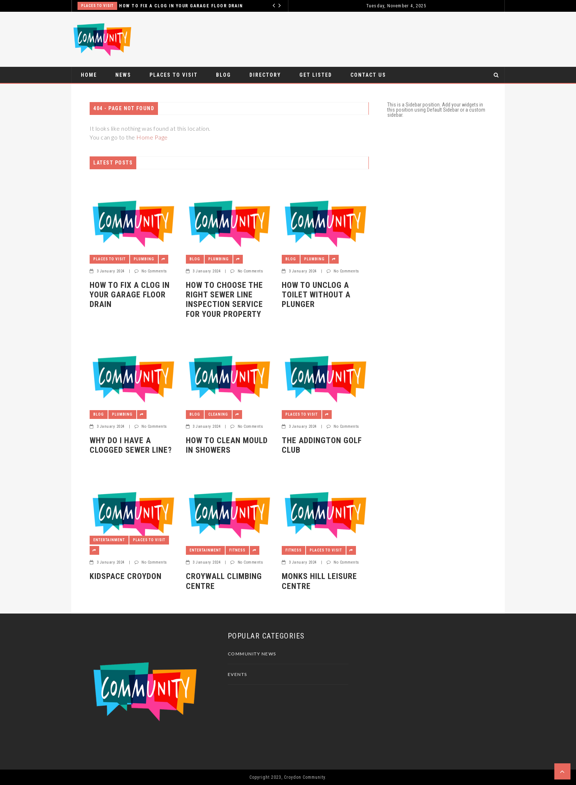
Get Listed (315, 75)
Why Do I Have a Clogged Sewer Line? (131, 445)
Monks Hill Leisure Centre (319, 581)
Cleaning (218, 414)
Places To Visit (97, 6)
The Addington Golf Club (322, 445)
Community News (252, 653)
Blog (223, 75)
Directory (265, 75)
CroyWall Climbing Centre (224, 581)
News (123, 75)
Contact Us (368, 75)
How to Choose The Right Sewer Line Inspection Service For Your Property (224, 300)
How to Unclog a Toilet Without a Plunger (316, 295)
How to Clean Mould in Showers (227, 445)
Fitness (237, 550)
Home (89, 75)
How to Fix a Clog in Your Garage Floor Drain (181, 5)
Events (237, 674)
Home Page (152, 137)
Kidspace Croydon (126, 576)
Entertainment (109, 540)
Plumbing (144, 259)
